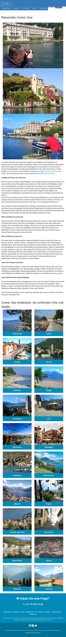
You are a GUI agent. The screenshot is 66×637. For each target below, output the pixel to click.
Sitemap (27, 632)
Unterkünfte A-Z (56, 612)
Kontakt (47, 612)
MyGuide (33, 632)
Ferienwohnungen (6, 8)
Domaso (55, 171)
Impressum (16, 612)
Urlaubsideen (25, 8)
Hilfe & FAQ (7, 612)
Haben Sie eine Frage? (33, 598)
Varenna (10, 171)
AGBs (22, 612)
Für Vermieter (39, 612)
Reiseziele (16, 8)
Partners (38, 632)
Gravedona (48, 171)
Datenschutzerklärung (56, 630)
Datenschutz (30, 612)
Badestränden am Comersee (45, 173)
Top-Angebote (42, 8)
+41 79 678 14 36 (34, 604)
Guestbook (33, 614)
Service (34, 8)
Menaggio (40, 171)
